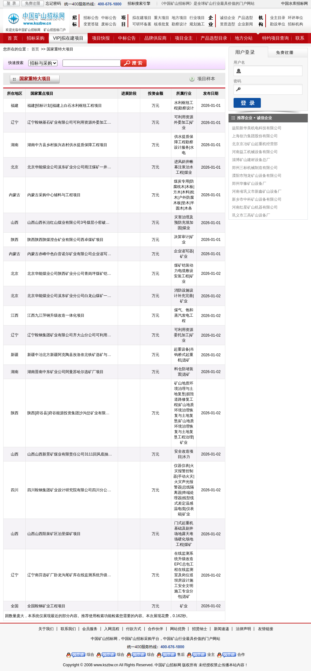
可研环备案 (141, 24)
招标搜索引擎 (139, 3)
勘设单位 (277, 24)
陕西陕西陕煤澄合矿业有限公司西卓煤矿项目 (65, 239)
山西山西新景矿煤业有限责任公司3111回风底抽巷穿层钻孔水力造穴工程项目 (69, 454)
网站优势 (177, 629)
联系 (299, 38)
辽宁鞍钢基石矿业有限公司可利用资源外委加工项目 (69, 122)
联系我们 (68, 629)
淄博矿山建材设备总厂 (251, 160)
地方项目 (179, 18)
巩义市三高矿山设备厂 (251, 215)
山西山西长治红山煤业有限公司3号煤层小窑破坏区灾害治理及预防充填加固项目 (69, 222)
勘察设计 (179, 24)
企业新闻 (245, 24)
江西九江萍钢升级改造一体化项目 (55, 315)
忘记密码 (53, 3)
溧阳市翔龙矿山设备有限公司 (256, 175)
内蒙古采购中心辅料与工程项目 (54, 195)
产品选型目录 (214, 38)
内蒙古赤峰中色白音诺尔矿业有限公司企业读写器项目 (69, 254)
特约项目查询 (275, 38)
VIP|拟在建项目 (68, 38)
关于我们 (46, 629)
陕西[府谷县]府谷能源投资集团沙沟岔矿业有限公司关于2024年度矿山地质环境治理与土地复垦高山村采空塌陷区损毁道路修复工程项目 (69, 413)
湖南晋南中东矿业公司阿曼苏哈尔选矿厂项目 (65, 372)
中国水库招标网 (294, 3)
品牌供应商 (155, 38)
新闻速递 (221, 629)
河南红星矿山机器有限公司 (255, 207)
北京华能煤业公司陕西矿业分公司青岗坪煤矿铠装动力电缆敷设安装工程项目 (69, 273)
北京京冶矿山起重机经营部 (255, 144)
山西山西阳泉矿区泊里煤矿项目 (54, 534)
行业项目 (197, 18)
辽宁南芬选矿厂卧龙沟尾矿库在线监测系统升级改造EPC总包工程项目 (69, 575)
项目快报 (101, 38)
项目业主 (184, 38)
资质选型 (227, 24)
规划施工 (197, 24)
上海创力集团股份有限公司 (255, 136)
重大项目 (161, 18)
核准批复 (161, 24)
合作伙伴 (155, 629)
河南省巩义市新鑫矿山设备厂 (256, 191)
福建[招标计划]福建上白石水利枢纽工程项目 (64, 105)
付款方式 (133, 629)
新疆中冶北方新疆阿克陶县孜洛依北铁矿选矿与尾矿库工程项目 (69, 354)
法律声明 (243, 629)
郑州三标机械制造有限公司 (255, 167)
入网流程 (111, 629)
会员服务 (89, 629)
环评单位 (295, 18)
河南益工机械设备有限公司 (255, 152)
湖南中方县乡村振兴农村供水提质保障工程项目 (67, 145)
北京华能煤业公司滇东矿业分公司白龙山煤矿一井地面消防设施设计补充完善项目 (69, 296)
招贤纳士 (199, 629)
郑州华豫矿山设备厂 (249, 183)
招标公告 (91, 18)
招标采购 (35, 38)
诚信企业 (227, 18)
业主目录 (277, 18)
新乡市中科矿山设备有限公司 (256, 199)
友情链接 (265, 629)
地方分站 (244, 38)
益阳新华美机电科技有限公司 (256, 128)
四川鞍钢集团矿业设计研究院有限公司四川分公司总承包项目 (69, 490)
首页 (35, 49)
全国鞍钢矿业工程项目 (46, 606)
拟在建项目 (141, 18)
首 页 (13, 38)
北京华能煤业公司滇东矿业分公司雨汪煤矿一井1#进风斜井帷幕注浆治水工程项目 (69, 167)
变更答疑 (91, 24)
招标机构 (295, 24)
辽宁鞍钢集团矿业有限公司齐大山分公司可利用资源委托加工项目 (69, 335)
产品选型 (245, 18)
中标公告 (108, 18)
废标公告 (108, 24)
